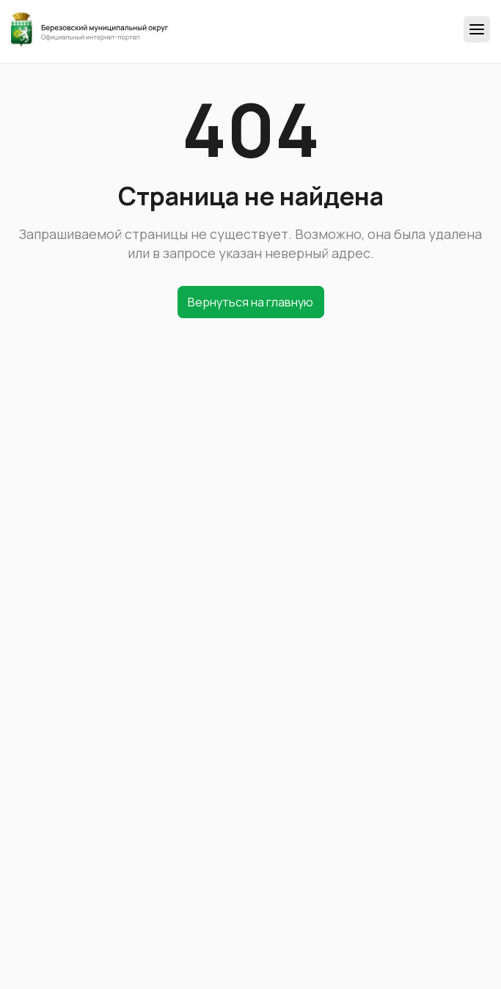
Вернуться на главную (250, 302)
